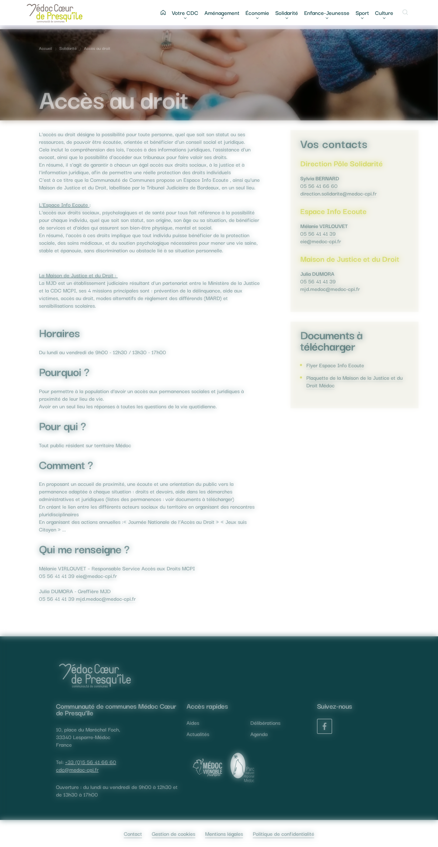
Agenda (259, 734)
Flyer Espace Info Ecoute (335, 365)
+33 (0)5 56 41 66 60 (90, 762)
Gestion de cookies (173, 833)
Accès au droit (97, 48)
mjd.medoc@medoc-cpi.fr (106, 598)
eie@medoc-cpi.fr (96, 576)
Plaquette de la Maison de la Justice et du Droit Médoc (354, 381)
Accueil (45, 48)
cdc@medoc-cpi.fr (77, 769)
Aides (192, 722)
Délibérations (265, 722)
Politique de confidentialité (283, 833)
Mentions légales (224, 833)
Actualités (197, 734)
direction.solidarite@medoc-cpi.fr (338, 193)
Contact (133, 833)
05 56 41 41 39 (318, 233)
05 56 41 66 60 (319, 186)
